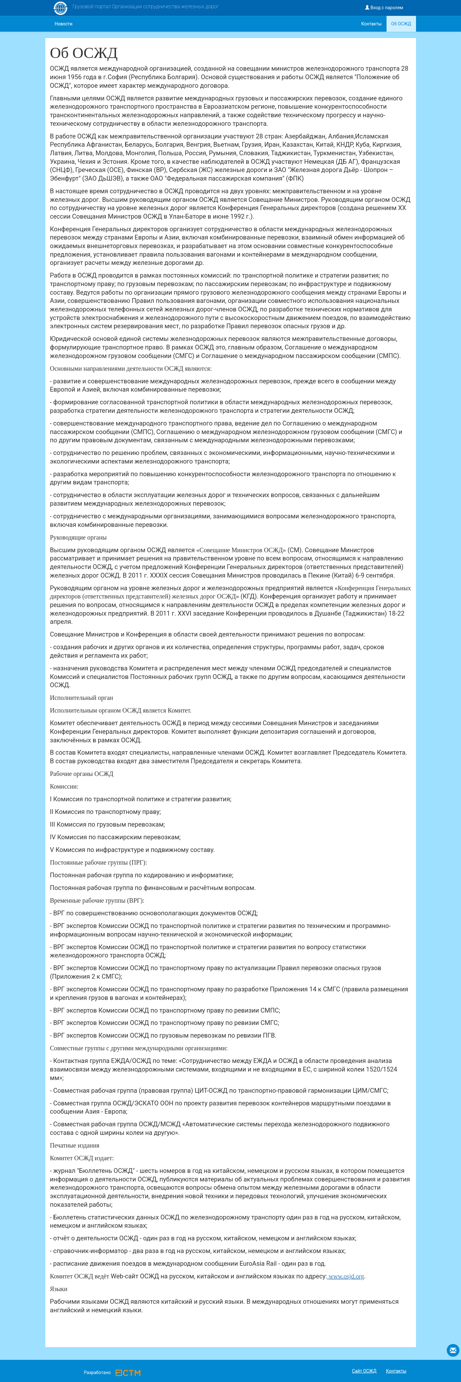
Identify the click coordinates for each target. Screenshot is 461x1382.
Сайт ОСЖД (364, 1370)
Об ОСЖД (401, 23)
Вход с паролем (384, 7)
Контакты (371, 23)
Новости (64, 23)
